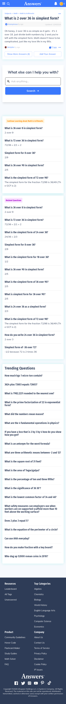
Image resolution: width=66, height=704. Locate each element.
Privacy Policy (40, 653)
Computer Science (42, 621)
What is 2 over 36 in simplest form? (32, 18)
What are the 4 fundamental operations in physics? (32, 423)
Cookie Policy (40, 664)
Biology (37, 599)
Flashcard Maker (12, 648)
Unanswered (10, 599)
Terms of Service (42, 648)
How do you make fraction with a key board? (29, 547)
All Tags (8, 594)
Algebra (37, 589)
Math (16, 13)
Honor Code (10, 642)
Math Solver (10, 659)
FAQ (7, 664)
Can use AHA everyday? (17, 538)
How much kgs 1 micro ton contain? (23, 375)
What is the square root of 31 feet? (23, 461)
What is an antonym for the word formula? (27, 443)
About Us (38, 637)
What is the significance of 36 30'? (23, 488)
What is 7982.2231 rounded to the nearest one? (29, 393)
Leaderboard (10, 589)
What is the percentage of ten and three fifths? (29, 479)
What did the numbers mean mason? (24, 414)
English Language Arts (44, 610)
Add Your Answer (48, 54)
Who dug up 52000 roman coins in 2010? (26, 556)
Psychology (39, 616)
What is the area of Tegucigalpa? (22, 470)
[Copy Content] (53, 47)
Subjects (8, 13)
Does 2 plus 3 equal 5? (17, 520)
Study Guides (11, 653)
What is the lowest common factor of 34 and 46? (30, 497)
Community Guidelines (15, 637)
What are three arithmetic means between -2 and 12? (33, 452)
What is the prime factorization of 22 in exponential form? (32, 404)
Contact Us (39, 642)
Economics (39, 626)
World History (40, 605)
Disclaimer (39, 659)
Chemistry (39, 594)
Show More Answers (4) (18, 54)
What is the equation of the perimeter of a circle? (31, 529)
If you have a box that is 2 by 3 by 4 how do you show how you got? (33, 433)
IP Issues (38, 669)
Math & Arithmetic (27, 13)
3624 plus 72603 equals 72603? (21, 384)
